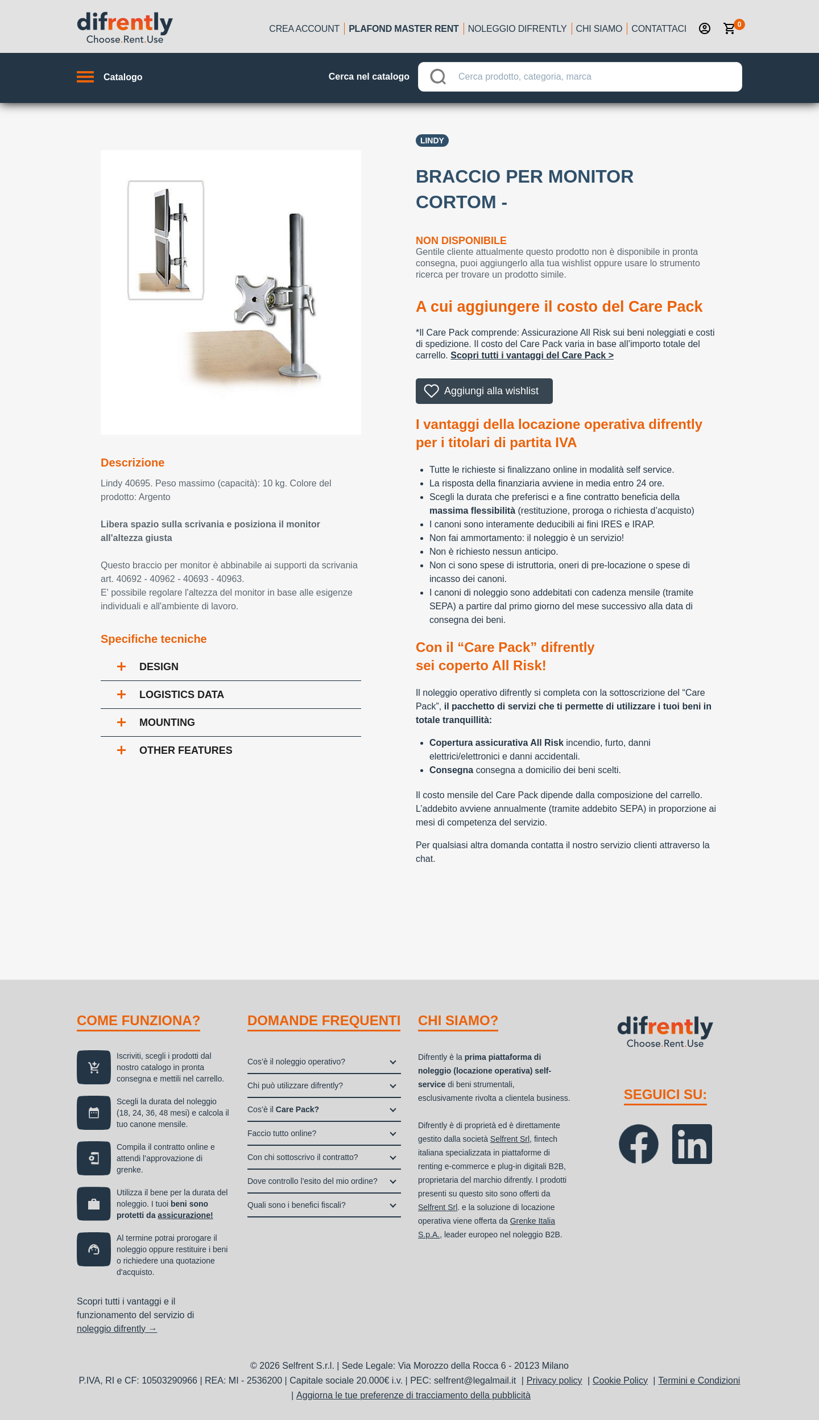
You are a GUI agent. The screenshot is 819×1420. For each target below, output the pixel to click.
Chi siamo (599, 29)
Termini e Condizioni (699, 1380)
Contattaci (658, 29)
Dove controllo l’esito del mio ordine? (312, 1181)
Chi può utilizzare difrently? (295, 1085)
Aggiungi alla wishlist (491, 391)
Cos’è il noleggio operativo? (296, 1061)
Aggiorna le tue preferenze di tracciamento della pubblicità (413, 1395)
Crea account (304, 29)
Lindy (432, 140)
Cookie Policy (620, 1380)
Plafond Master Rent (404, 29)
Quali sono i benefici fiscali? (296, 1205)
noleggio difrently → (117, 1329)
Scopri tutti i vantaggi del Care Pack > (532, 355)
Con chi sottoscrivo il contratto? (302, 1157)
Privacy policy (554, 1380)
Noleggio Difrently (517, 29)
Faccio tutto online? (281, 1133)
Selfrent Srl (510, 1139)
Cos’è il (283, 1109)
